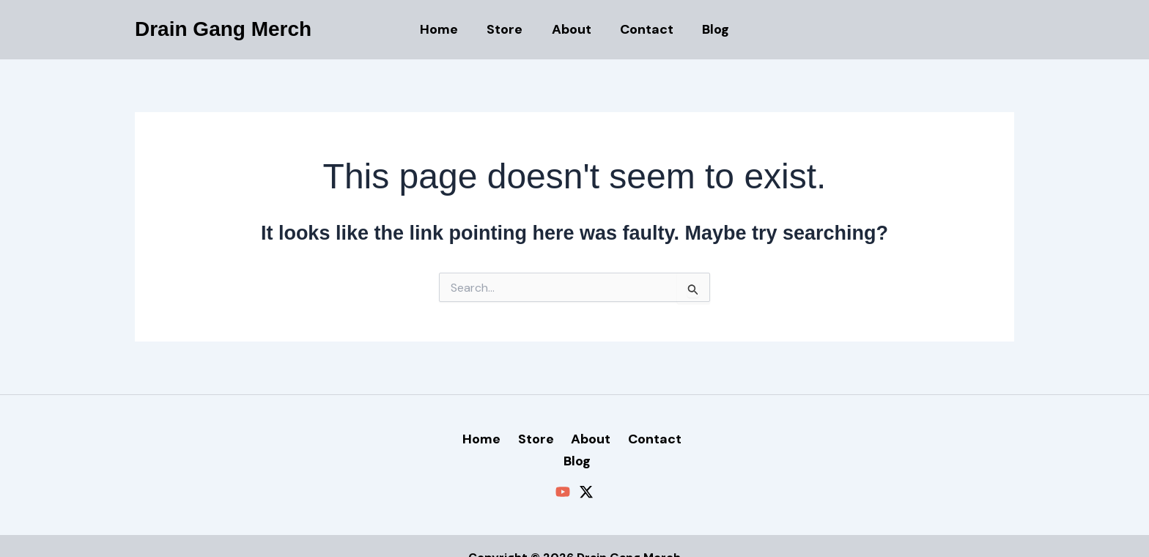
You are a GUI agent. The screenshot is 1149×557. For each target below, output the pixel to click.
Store (507, 29)
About (571, 29)
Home (444, 29)
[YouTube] (562, 469)
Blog (711, 29)
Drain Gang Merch (223, 29)
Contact (644, 29)
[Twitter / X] (586, 469)
